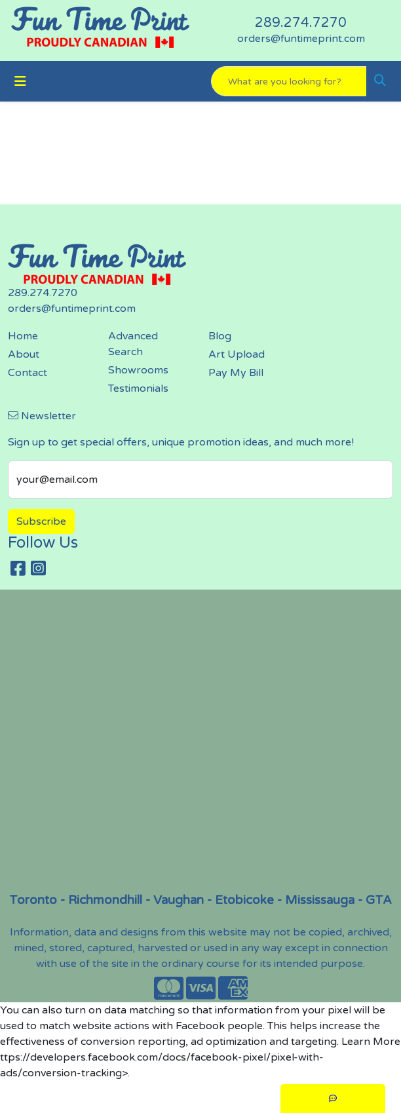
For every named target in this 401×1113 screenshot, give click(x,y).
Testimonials (138, 388)
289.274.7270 (301, 23)
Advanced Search (133, 344)
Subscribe (41, 521)
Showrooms (138, 370)
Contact (27, 372)
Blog (219, 336)
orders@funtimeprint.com (301, 38)
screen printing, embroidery (204, 740)
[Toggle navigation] (20, 81)
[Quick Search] (289, 81)
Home (23, 336)
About (23, 354)
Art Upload (236, 354)
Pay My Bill (235, 372)
